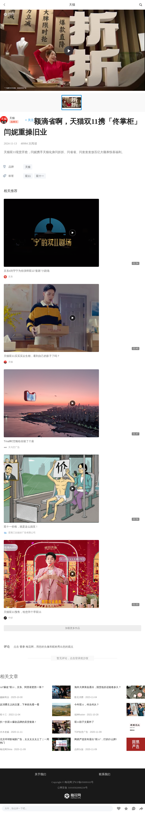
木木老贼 (4, 732)
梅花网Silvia (6, 749)
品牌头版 (78, 749)
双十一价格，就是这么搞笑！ (21, 526)
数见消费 (78, 697)
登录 (22, 646)
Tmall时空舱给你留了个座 (19, 441)
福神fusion (79, 714)
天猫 (12, 118)
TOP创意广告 (81, 732)
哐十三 (3, 714)
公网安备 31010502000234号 (72, 787)
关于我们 (40, 774)
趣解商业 (4, 697)
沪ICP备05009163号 (82, 782)
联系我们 (104, 774)
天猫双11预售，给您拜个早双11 (22, 611)
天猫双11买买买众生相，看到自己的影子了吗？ (32, 355)
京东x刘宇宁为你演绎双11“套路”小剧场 (26, 270)
